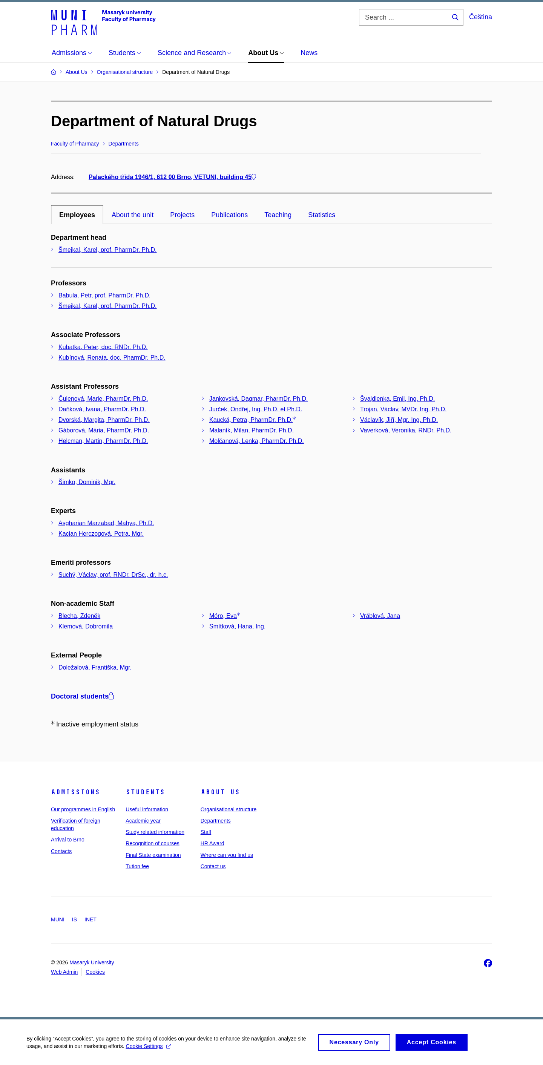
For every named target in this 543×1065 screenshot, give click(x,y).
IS (74, 919)
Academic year (143, 821)
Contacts (61, 851)
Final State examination (153, 855)
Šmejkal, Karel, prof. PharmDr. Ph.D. (107, 250)
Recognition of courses (152, 843)
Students (145, 792)
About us (220, 792)
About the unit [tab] (132, 215)
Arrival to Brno (67, 840)
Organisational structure (229, 809)
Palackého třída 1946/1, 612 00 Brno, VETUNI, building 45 (172, 177)
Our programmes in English (83, 809)
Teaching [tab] (277, 215)
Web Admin (64, 972)
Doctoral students (82, 696)
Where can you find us (227, 855)
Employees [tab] (77, 215)
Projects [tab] (182, 215)
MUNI (57, 919)
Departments (216, 821)
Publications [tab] (229, 215)
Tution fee (137, 866)
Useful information (147, 809)
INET (90, 919)
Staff (206, 832)
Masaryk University (91, 962)
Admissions (75, 792)
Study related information (155, 832)
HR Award (212, 843)
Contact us (213, 866)
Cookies (95, 972)
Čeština (480, 17)
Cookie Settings (148, 1050)
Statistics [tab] (321, 215)
